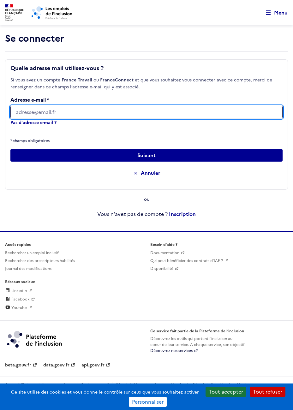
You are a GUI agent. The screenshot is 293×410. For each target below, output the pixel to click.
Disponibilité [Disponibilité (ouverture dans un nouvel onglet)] (161, 268)
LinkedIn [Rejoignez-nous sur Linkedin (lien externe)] (16, 291)
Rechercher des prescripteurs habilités (40, 261)
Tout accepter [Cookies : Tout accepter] (226, 391)
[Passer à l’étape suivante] (146, 155)
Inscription (182, 214)
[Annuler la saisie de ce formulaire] (146, 173)
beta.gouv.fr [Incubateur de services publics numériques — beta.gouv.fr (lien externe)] (18, 365)
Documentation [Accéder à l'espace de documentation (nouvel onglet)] (164, 253)
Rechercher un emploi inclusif (32, 253)
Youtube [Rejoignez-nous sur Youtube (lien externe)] (16, 308)
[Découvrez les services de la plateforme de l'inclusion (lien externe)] (35, 339)
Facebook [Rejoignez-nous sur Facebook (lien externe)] (17, 299)
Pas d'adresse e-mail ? (33, 123)
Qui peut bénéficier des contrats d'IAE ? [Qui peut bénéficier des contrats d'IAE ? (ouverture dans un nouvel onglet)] (186, 261)
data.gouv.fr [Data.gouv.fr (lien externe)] (56, 365)
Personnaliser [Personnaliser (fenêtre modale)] (148, 402)
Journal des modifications (28, 268)
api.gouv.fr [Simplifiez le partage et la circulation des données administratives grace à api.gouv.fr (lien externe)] (93, 365)
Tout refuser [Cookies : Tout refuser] (267, 391)
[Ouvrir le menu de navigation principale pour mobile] (274, 13)
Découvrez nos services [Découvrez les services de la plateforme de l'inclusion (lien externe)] (171, 351)
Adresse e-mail (28, 99)
